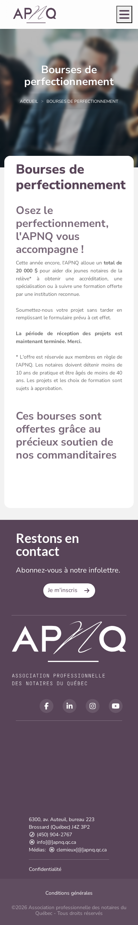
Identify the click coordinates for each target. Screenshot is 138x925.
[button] (69, 590)
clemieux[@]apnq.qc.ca (78, 849)
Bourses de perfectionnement (82, 101)
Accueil (29, 101)
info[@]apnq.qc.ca (52, 842)
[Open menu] (124, 14)
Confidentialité (45, 869)
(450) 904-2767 (50, 834)
